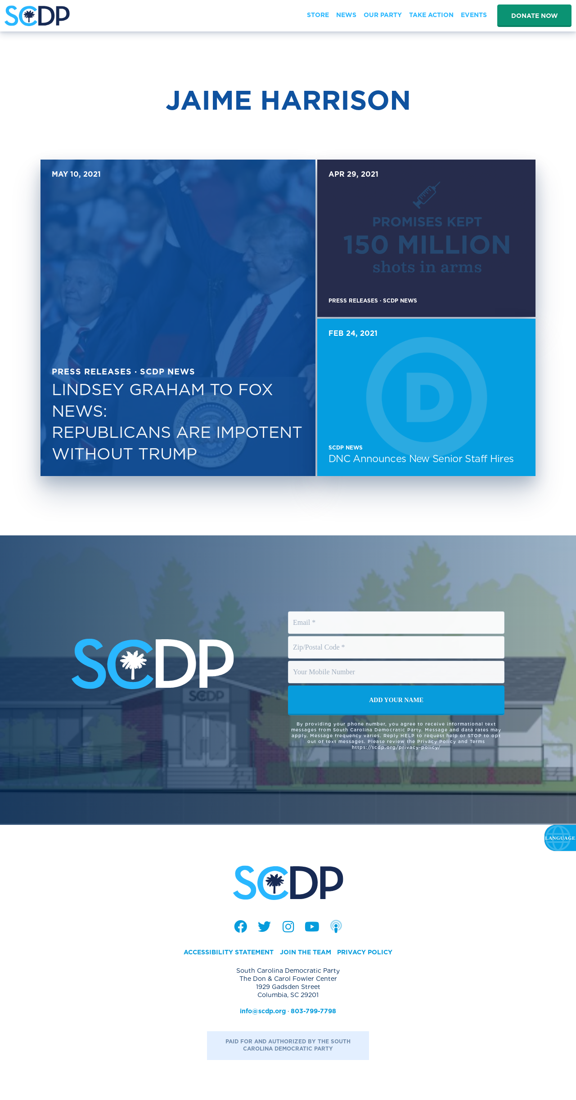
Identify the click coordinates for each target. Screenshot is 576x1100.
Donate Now (534, 15)
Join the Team (305, 952)
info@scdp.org (263, 1011)
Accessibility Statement (229, 952)
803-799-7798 (313, 1011)
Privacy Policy (364, 952)
